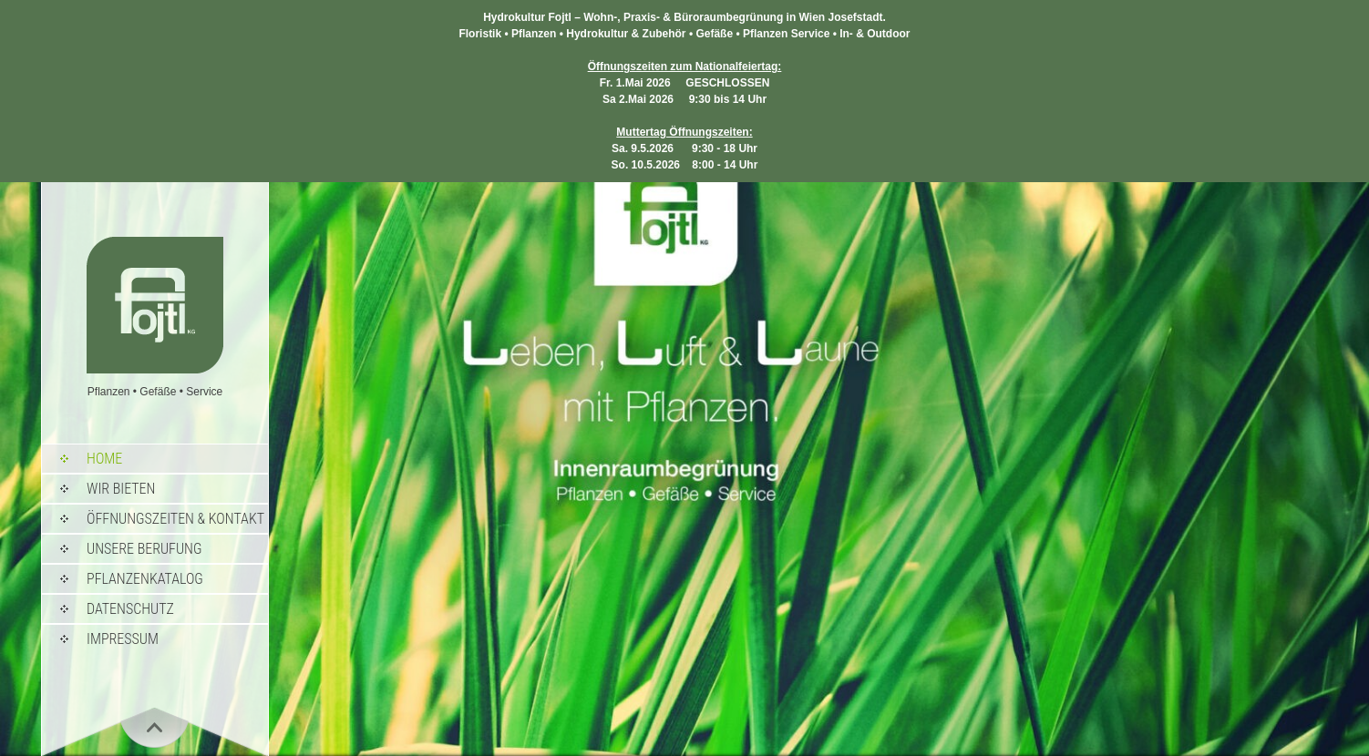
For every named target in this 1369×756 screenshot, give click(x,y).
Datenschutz (130, 609)
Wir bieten (121, 488)
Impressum (123, 639)
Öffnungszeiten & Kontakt (175, 518)
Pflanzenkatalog (145, 578)
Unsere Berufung (144, 548)
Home (104, 458)
